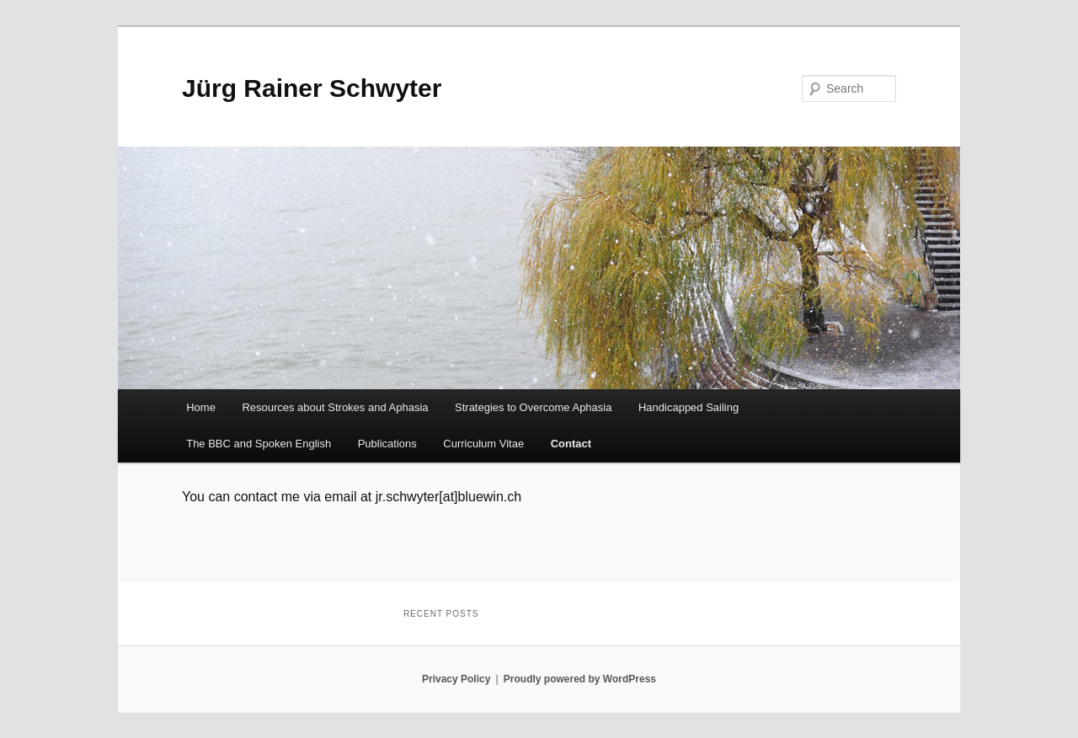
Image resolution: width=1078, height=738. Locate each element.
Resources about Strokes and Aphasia (335, 407)
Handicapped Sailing (688, 407)
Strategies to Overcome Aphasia (533, 407)
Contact (571, 443)
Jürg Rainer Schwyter (311, 88)
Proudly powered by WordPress (580, 679)
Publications (387, 443)
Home (201, 407)
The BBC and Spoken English (258, 443)
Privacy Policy (456, 679)
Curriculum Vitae (483, 443)
